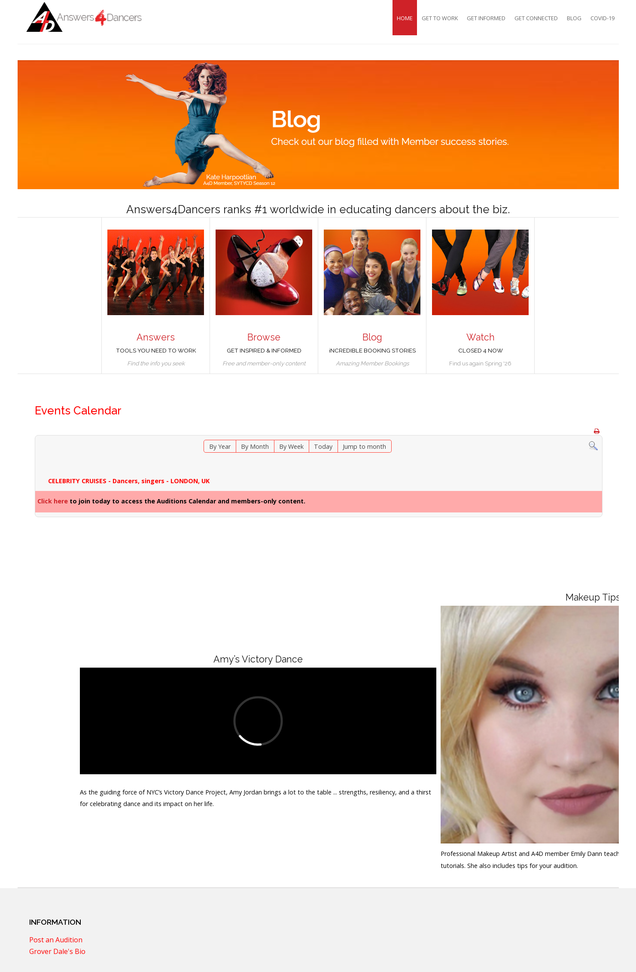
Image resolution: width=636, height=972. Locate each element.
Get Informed (486, 18)
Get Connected (536, 18)
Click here (52, 501)
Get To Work (440, 18)
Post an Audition (55, 940)
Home (405, 18)
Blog (574, 18)
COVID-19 (602, 18)
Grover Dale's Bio (57, 952)
